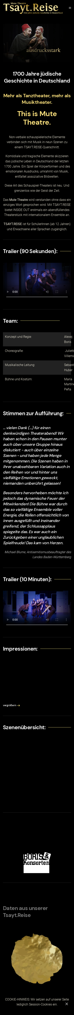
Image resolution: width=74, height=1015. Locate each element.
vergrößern (9, 705)
